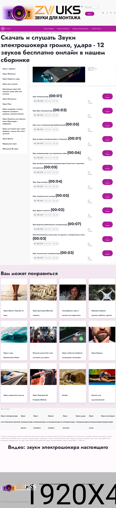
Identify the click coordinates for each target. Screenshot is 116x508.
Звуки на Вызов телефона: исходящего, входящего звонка (72, 357)
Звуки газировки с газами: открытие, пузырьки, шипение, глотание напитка (13, 111)
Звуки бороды (97, 353)
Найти (89, 14)
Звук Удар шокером (40, 182)
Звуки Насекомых (9, 99)
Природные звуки (9, 144)
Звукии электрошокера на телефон (55, 422)
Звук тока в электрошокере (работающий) (49, 125)
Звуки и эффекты (6, 33)
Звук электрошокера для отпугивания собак (50, 153)
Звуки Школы (7, 139)
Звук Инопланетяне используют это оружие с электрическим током (59, 235)
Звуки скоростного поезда (13, 395)
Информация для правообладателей (53, 484)
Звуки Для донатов (10, 84)
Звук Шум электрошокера (43, 111)
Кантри (65, 395)
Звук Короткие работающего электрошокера (50, 224)
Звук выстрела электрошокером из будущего (50, 139)
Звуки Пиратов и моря (11, 79)
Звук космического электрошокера (46, 253)
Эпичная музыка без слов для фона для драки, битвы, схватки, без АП (43, 357)
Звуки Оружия (44, 33)
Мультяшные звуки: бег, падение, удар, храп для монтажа (12, 91)
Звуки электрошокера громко (27, 422)
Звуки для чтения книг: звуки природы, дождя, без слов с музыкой (13, 131)
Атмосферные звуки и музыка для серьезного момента (71, 315)
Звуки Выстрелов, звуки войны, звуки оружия (25, 33)
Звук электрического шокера (44, 196)
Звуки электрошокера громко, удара (61, 33)
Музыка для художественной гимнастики (97, 399)
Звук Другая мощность (42, 210)
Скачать (107, 96)
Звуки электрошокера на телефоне (40, 422)
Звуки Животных (9, 74)
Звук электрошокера (41, 96)
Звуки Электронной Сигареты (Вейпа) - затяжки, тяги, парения (42, 399)
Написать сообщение (86, 484)
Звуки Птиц (6, 104)
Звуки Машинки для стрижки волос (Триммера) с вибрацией (13, 121)
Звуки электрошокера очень (95, 422)
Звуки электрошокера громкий (69, 422)
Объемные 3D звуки (10, 149)
